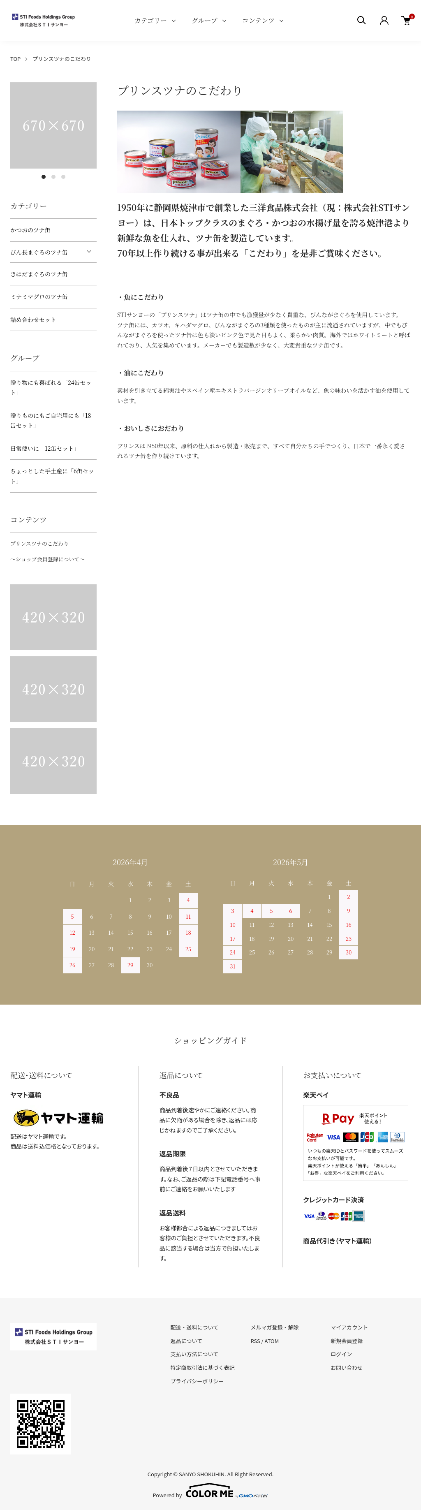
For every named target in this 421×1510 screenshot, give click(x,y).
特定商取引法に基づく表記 (203, 1367)
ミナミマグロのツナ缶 (39, 296)
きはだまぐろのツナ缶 (39, 274)
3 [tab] (63, 177)
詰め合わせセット (33, 319)
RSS (255, 1341)
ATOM (272, 1341)
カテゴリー (150, 20)
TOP (15, 59)
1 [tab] (44, 177)
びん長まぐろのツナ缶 (39, 252)
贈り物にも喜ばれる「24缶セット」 (51, 387)
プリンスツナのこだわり (39, 543)
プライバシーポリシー (197, 1381)
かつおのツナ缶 (30, 230)
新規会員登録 (347, 1341)
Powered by (210, 1490)
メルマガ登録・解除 (274, 1327)
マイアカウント (349, 1327)
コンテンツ (258, 20)
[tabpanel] (53, 125)
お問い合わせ (347, 1367)
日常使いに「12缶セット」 (44, 448)
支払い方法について (195, 1354)
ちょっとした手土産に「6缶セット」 (52, 476)
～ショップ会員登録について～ (47, 559)
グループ (204, 20)
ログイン (341, 1354)
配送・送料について (195, 1327)
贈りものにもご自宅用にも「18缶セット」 (50, 420)
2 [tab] (53, 177)
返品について (187, 1341)
